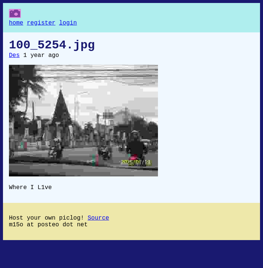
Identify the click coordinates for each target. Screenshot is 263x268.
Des (14, 60)
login (68, 24)
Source (98, 225)
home (16, 24)
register (41, 24)
